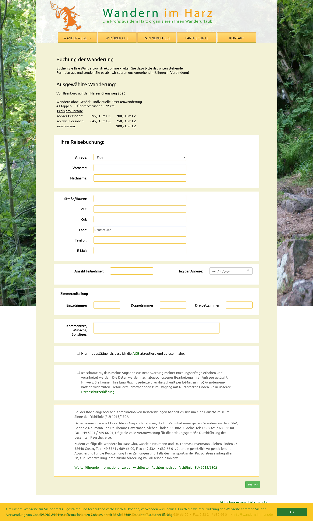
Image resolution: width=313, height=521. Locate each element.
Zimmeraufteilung (74, 293)
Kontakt (236, 37)
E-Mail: (82, 250)
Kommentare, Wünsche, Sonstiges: (76, 330)
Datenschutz (257, 502)
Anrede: (81, 157)
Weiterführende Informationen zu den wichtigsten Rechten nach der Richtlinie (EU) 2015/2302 (145, 467)
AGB (136, 353)
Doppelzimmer (142, 305)
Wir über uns (117, 37)
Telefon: (81, 240)
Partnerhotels (157, 37)
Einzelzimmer (76, 305)
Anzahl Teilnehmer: (89, 271)
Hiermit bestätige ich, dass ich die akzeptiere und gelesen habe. (131, 353)
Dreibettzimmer (207, 305)
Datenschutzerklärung (98, 391)
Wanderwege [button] (77, 37)
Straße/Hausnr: (75, 198)
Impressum (237, 502)
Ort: (84, 219)
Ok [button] (292, 512)
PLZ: (84, 209)
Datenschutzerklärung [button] (156, 514)
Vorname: (80, 167)
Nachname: (78, 178)
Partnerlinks (196, 37)
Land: (83, 230)
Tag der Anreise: (190, 271)
